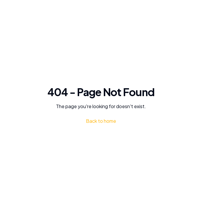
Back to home (101, 121)
